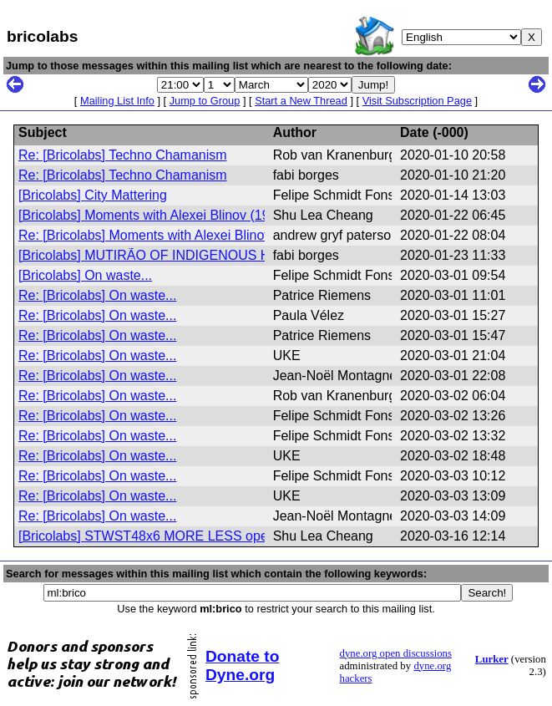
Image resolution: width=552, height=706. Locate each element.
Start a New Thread (301, 100)
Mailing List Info (117, 100)
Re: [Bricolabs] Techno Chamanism (122, 155)
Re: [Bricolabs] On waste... (97, 295)
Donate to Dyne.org (242, 665)
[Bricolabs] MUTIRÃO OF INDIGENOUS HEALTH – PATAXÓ (198, 255)
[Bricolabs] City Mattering (92, 195)
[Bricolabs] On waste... (85, 275)
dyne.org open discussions (396, 653)
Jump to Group (205, 100)
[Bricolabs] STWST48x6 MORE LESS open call (158, 536)
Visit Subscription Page (417, 100)
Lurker (492, 659)
